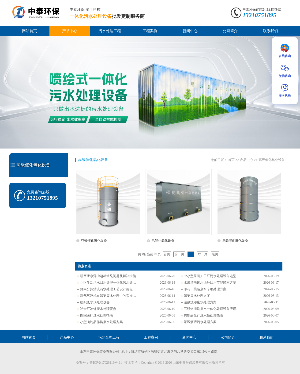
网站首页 (29, 31)
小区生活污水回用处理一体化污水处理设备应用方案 (108, 282)
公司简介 (230, 31)
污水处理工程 (109, 31)
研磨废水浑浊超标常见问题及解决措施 (108, 276)
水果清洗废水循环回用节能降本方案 (210, 282)
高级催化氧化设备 (33, 165)
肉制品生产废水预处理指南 (203, 315)
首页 (231, 160)
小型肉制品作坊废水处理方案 (101, 322)
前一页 (179, 254)
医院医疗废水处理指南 (96, 315)
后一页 (202, 254)
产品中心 (69, 31)
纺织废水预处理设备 (95, 302)
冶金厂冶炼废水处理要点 (98, 309)
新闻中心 (190, 31)
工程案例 (150, 31)
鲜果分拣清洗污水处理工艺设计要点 (106, 289)
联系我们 (270, 31)
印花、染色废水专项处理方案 (205, 289)
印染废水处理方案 (197, 296)
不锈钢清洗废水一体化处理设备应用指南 (212, 309)
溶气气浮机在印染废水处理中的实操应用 (108, 296)
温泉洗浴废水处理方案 (200, 302)
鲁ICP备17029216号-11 (106, 362)
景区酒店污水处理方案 (200, 322)
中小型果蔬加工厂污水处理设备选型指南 (212, 276)
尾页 (215, 254)
